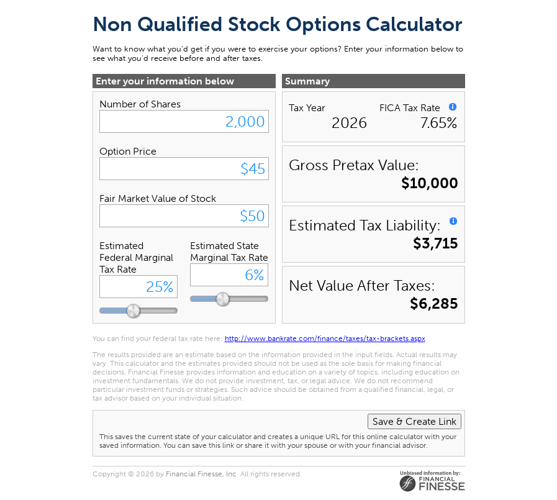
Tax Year (307, 108)
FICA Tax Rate (409, 108)
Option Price (127, 151)
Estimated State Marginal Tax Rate (229, 251)
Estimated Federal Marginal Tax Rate (136, 257)
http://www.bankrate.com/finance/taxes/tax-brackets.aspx (325, 338)
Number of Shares (140, 104)
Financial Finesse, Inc (201, 474)
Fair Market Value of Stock (157, 198)
